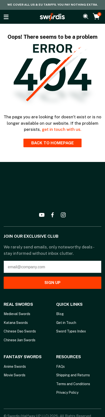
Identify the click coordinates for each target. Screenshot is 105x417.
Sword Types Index (71, 331)
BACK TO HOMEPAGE (52, 142)
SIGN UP (52, 282)
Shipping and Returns (73, 375)
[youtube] (42, 215)
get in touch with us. (61, 129)
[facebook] (52, 215)
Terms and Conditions (73, 384)
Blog (60, 314)
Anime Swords (15, 366)
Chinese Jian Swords (19, 340)
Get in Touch (66, 323)
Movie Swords (14, 375)
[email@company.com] (52, 267)
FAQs (60, 366)
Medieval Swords (17, 314)
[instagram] (63, 215)
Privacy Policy (67, 392)
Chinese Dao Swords (20, 331)
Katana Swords (16, 323)
